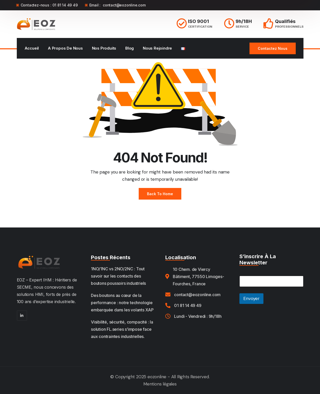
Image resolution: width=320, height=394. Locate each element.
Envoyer (251, 298)
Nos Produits (104, 48)
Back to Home (160, 194)
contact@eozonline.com (124, 5)
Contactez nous (272, 48)
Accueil (32, 48)
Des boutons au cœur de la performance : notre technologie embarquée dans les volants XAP (122, 302)
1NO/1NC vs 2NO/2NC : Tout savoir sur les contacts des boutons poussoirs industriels (118, 276)
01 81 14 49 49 (64, 5)
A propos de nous (65, 48)
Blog (129, 48)
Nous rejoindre (157, 48)
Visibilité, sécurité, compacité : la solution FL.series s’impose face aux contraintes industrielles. (122, 329)
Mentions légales (160, 384)
